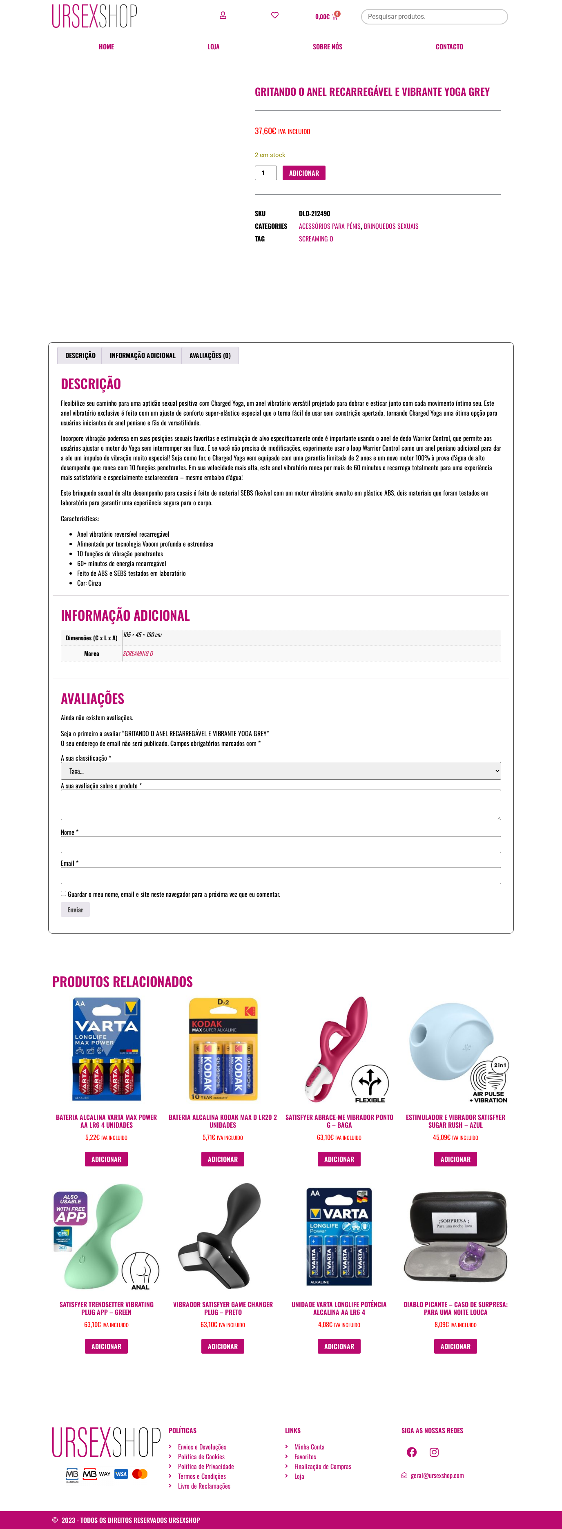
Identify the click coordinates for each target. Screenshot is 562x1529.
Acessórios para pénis (330, 226)
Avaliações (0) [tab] (210, 355)
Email (69, 863)
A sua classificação (86, 758)
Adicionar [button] (106, 1159)
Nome (69, 832)
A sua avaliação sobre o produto (101, 785)
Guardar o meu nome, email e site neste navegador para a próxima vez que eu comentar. (174, 894)
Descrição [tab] (80, 355)
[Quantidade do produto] (266, 173)
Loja (213, 46)
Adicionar (304, 173)
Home (106, 46)
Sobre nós (327, 46)
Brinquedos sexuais (391, 226)
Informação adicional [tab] (143, 355)
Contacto (449, 46)
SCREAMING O (316, 239)
